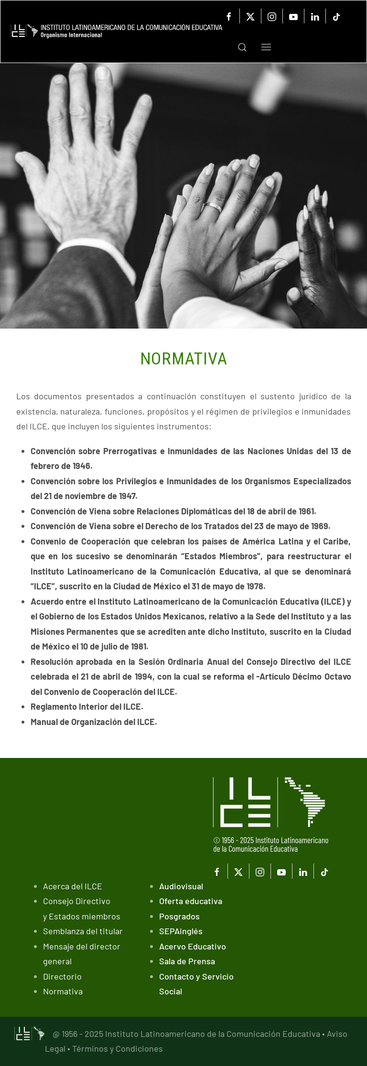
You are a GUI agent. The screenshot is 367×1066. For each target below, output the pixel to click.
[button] (235, 47)
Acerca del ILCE (72, 886)
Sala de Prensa (187, 961)
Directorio (62, 976)
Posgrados (179, 916)
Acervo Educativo (192, 946)
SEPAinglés (181, 931)
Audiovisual (181, 886)
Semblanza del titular (83, 931)
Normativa (63, 991)
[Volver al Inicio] (116, 31)
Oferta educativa (190, 900)
